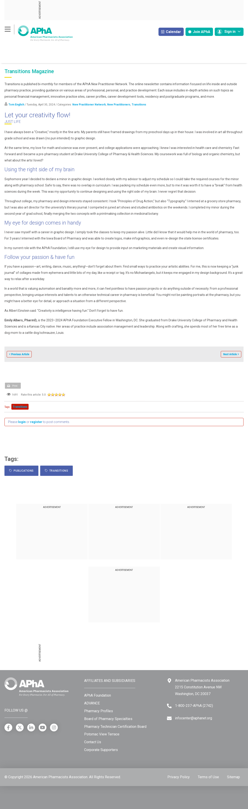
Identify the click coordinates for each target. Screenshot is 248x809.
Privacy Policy (178, 777)
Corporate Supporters (101, 750)
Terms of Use (208, 777)
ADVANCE (92, 703)
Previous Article (20, 354)
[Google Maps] (169, 681)
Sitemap (233, 777)
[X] (20, 727)
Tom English (16, 104)
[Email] (169, 718)
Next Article (230, 354)
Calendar (171, 32)
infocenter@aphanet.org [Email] (193, 718)
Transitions (139, 104)
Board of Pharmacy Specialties (108, 719)
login (22, 422)
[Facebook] (8, 727)
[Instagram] (54, 727)
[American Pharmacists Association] (38, 33)
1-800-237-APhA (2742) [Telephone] (194, 706)
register (36, 422)
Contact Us (92, 742)
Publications (21, 470)
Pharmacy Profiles (98, 711)
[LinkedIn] (31, 727)
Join (199, 32)
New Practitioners (118, 104)
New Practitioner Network (89, 104)
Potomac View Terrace (101, 734)
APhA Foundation (97, 695)
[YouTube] (42, 727)
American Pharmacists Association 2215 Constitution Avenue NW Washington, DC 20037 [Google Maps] (202, 687)
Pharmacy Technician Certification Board (115, 726)
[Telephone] (169, 706)
